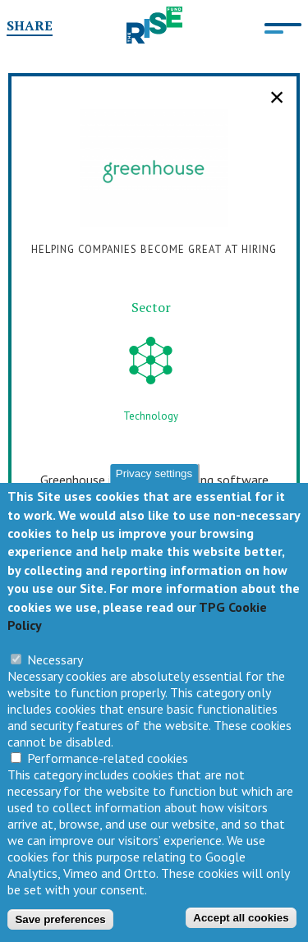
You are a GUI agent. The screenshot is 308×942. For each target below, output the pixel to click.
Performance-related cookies (107, 764)
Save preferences (60, 925)
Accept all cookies (240, 924)
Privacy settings (154, 480)
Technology (150, 416)
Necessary (55, 666)
